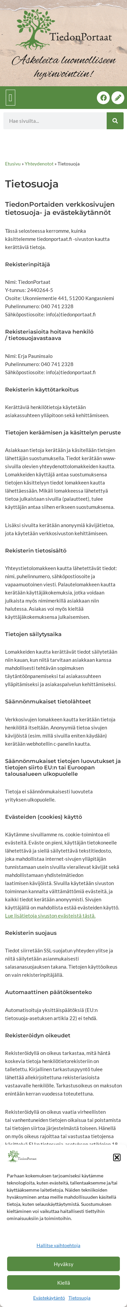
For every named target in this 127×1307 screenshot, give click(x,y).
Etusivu (13, 163)
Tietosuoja (79, 1298)
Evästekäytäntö (49, 1298)
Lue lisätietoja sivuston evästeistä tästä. (50, 915)
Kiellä (63, 1283)
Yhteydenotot (39, 163)
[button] (116, 1157)
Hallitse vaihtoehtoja (58, 1245)
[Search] (115, 120)
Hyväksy (63, 1264)
